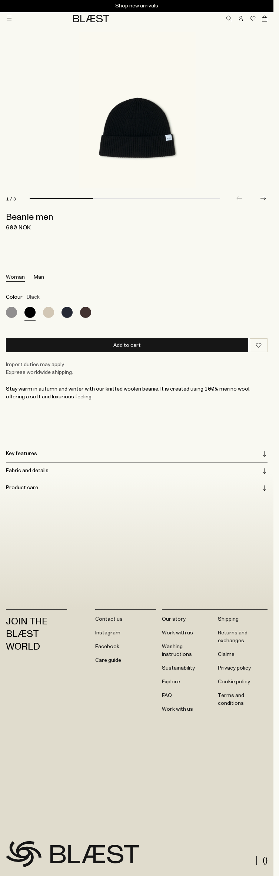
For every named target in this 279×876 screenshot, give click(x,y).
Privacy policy (234, 668)
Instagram (107, 633)
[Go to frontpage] (23, 854)
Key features (137, 454)
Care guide (108, 660)
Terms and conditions (231, 699)
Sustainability (178, 668)
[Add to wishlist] (259, 345)
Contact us (109, 619)
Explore (171, 681)
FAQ (167, 695)
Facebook (107, 646)
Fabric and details (137, 471)
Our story (174, 619)
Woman (15, 277)
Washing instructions (177, 650)
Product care (137, 488)
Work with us (177, 633)
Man (39, 277)
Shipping (228, 619)
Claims (226, 654)
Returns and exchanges (233, 636)
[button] (263, 198)
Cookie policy (234, 681)
